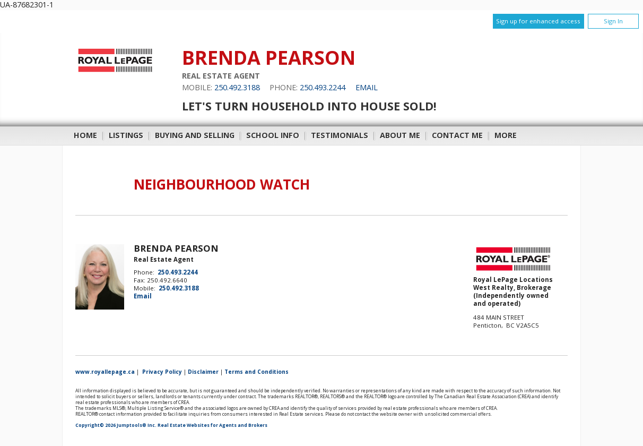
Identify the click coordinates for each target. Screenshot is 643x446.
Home (85, 135)
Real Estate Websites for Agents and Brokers (212, 425)
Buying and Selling (194, 135)
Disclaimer (203, 371)
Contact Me (457, 135)
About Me (400, 135)
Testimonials (339, 135)
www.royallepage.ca (105, 371)
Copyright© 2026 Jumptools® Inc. (116, 425)
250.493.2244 (322, 87)
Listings (126, 135)
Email (366, 87)
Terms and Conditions (256, 371)
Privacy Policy (162, 371)
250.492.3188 (237, 87)
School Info (272, 135)
